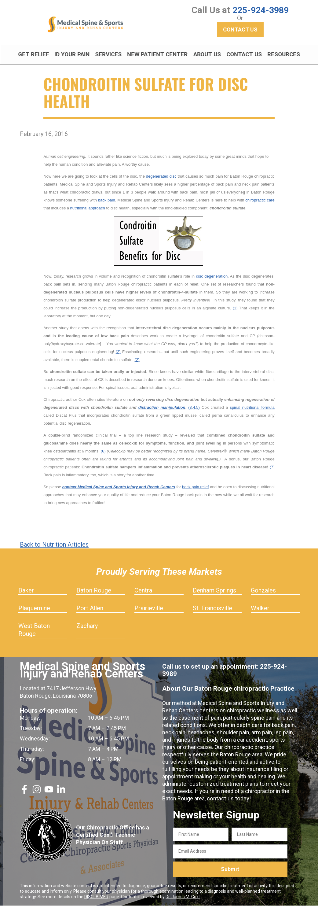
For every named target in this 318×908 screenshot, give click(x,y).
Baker (26, 592)
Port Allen (89, 610)
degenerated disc (161, 178)
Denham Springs (214, 592)
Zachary (87, 628)
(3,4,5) (194, 410)
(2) (118, 354)
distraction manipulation (161, 410)
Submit (230, 872)
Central (144, 592)
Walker (260, 610)
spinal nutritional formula (252, 410)
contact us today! (228, 801)
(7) (272, 469)
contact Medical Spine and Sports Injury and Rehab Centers (118, 489)
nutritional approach (87, 210)
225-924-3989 (260, 10)
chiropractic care (260, 202)
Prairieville (148, 610)
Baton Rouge (93, 592)
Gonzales (263, 592)
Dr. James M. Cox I (183, 899)
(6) (103, 453)
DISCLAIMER (96, 899)
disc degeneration (212, 278)
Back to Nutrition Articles (54, 547)
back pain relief (195, 489)
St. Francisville (212, 610)
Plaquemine (34, 610)
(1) (235, 310)
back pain (106, 202)
